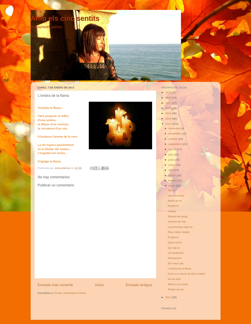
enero (172, 185)
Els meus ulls (176, 263)
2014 (168, 118)
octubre (173, 138)
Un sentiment (176, 252)
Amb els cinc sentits (65, 18)
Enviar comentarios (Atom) (70, 292)
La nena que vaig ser (180, 226)
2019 (168, 92)
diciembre (175, 128)
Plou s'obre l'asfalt (178, 232)
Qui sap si (174, 247)
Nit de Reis (174, 279)
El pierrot (173, 237)
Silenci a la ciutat (178, 284)
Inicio (99, 285)
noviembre (175, 133)
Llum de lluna (176, 195)
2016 (168, 108)
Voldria (172, 211)
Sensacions (175, 258)
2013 (168, 123)
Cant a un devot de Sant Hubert (186, 273)
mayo (172, 164)
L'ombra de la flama (179, 268)
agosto (173, 149)
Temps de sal (176, 289)
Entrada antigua (139, 285)
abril (171, 170)
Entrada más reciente (55, 285)
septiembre (176, 144)
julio (171, 154)
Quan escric (175, 242)
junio (172, 159)
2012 (168, 297)
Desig (171, 190)
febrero (173, 180)
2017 (168, 103)
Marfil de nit (175, 200)
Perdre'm (173, 205)
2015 (168, 113)
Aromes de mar (177, 221)
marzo (173, 175)
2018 (168, 97)
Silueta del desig (177, 216)
